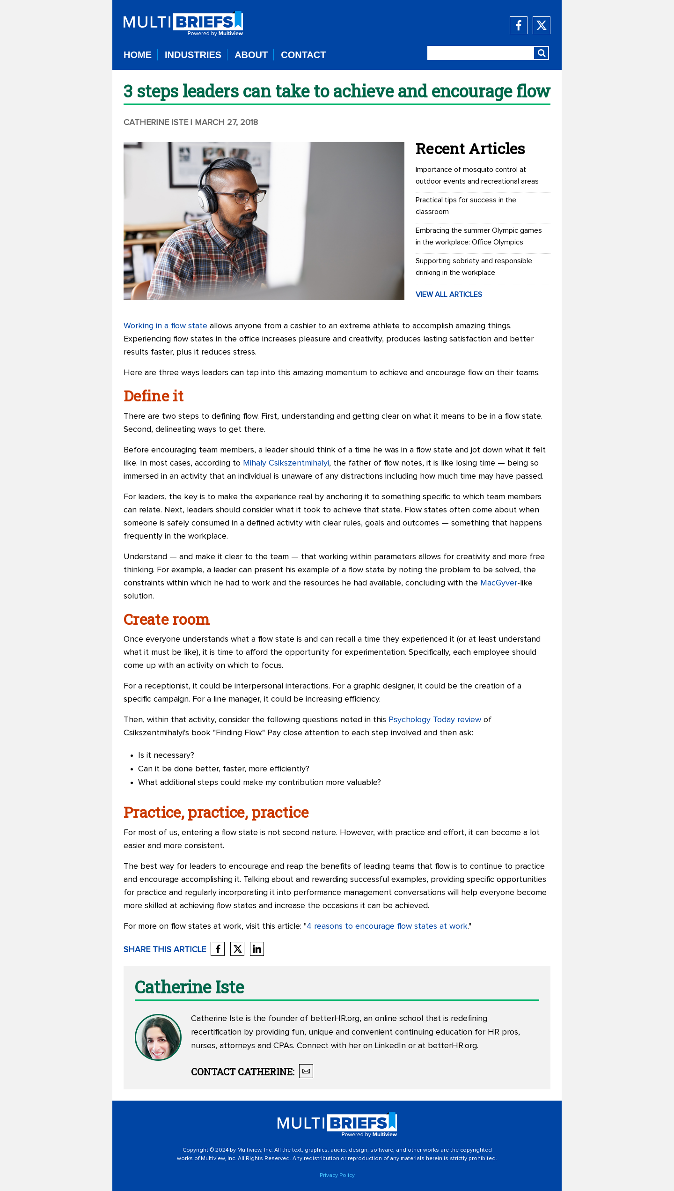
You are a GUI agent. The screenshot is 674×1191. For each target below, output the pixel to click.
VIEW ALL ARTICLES (449, 294)
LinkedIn (390, 1046)
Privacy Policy (337, 1175)
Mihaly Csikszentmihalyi (286, 463)
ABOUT (251, 55)
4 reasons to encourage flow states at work (387, 926)
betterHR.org (334, 1018)
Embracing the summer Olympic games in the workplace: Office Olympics (479, 236)
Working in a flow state (165, 326)
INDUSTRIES (193, 55)
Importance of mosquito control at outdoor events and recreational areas (477, 175)
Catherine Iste (156, 122)
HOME (138, 55)
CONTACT (303, 55)
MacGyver (498, 583)
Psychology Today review (434, 720)
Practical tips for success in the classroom (466, 205)
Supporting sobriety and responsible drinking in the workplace (474, 266)
